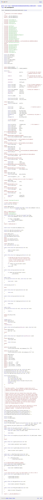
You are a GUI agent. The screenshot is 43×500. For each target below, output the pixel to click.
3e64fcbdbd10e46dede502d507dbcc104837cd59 (24, 5)
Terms (13, 498)
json (41, 498)
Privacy (10, 498)
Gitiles (7, 498)
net (3, 7)
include (40, 5)
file (25, 10)
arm (6, 5)
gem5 (2, 5)
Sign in (40, 1)
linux (9, 5)
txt (38, 498)
